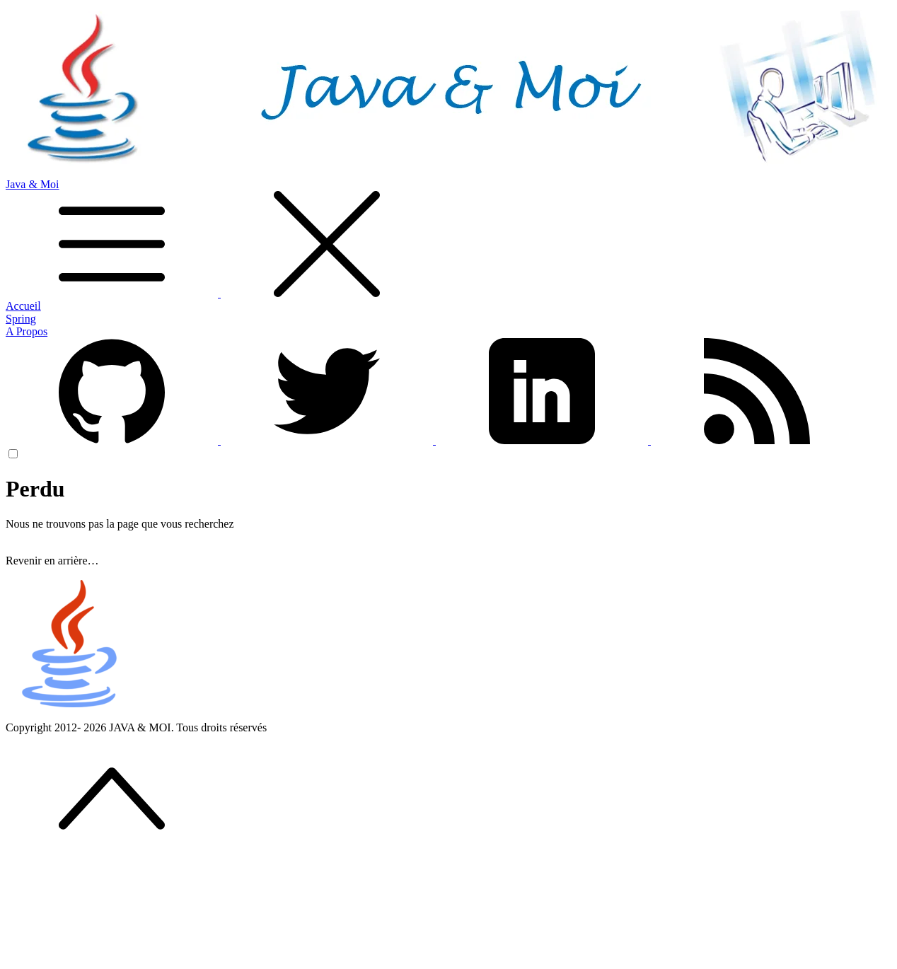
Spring (21, 319)
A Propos (26, 331)
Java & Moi (448, 239)
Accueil (23, 306)
